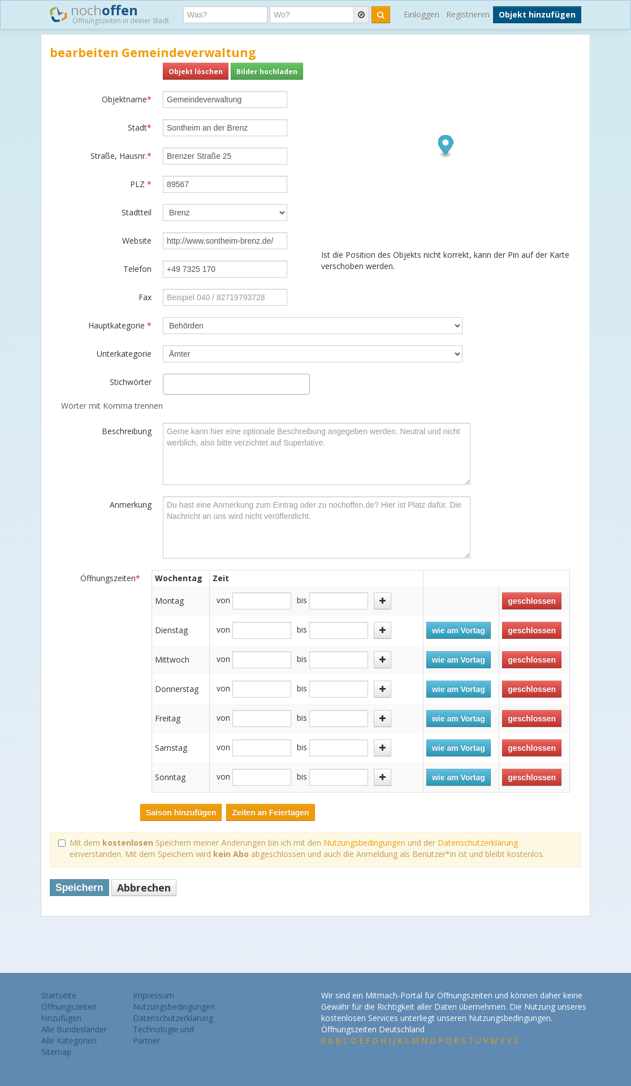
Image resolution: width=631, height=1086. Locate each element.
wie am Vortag (458, 630)
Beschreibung (127, 431)
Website (137, 240)
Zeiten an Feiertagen (270, 812)
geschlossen (532, 600)
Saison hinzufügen (181, 812)
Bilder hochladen (266, 71)
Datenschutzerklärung (478, 842)
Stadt (140, 127)
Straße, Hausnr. (121, 155)
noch (109, 14)
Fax (145, 297)
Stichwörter (131, 382)
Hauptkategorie (120, 325)
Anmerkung (131, 504)
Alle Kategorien (69, 1040)
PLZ (141, 184)
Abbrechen (144, 887)
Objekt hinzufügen (537, 14)
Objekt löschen (195, 71)
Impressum (153, 995)
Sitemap (56, 1051)
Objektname (127, 99)
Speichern (79, 887)
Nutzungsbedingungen (364, 842)
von (223, 600)
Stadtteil (137, 212)
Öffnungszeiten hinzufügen (69, 1012)
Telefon (137, 268)
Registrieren (468, 14)
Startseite (58, 995)
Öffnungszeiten (110, 578)
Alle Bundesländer (74, 1029)
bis (302, 600)
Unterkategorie (124, 353)
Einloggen (421, 14)
